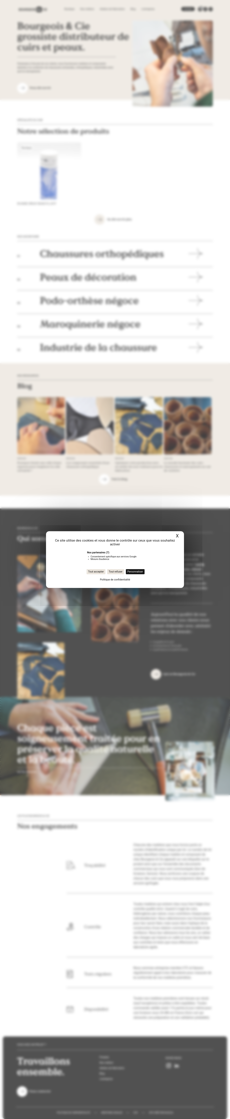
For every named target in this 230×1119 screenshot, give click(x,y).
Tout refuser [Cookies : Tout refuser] (116, 571)
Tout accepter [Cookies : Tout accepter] (96, 571)
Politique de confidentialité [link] (115, 579)
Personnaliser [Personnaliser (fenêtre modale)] (135, 571)
